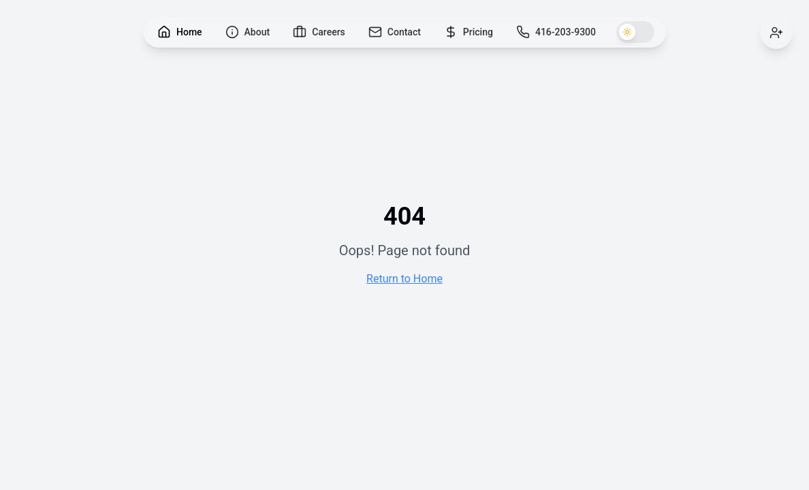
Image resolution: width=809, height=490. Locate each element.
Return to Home (404, 278)
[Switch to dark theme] (635, 32)
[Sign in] (776, 32)
